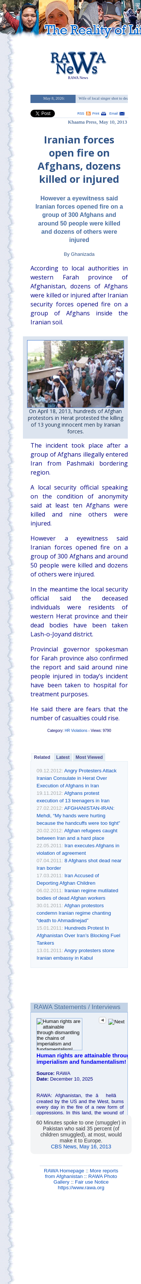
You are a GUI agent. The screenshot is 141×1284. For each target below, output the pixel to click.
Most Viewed (89, 757)
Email (113, 113)
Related (42, 757)
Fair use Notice (92, 1182)
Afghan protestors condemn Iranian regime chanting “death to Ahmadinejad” (73, 913)
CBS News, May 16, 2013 (81, 1147)
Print (95, 113)
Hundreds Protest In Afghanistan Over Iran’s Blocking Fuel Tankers (78, 935)
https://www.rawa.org (81, 1187)
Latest (63, 757)
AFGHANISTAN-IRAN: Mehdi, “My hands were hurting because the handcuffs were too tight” (78, 815)
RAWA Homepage (64, 1171)
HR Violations (76, 731)
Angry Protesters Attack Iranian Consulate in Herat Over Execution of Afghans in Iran (76, 778)
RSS (80, 113)
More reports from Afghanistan (81, 1173)
